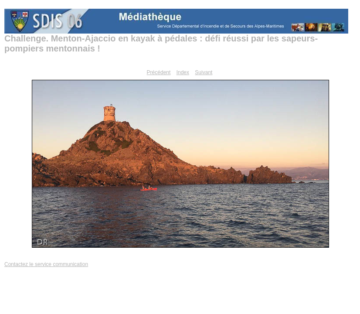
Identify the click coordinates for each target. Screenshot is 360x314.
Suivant (203, 72)
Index (183, 72)
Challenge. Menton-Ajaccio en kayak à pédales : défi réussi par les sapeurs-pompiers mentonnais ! (161, 43)
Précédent (159, 72)
